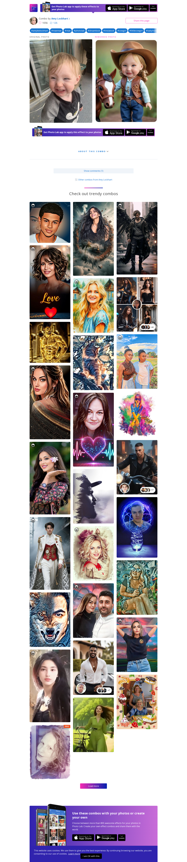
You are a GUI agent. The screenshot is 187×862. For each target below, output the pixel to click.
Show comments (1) (93, 170)
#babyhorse (152, 30)
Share (141, 20)
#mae (68, 30)
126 (53, 22)
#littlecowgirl (136, 30)
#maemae (56, 30)
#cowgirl (121, 30)
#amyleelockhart (39, 30)
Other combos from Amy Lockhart (93, 179)
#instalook (108, 30)
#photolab (79, 30)
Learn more (74, 853)
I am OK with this (91, 856)
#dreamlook (94, 30)
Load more (93, 786)
